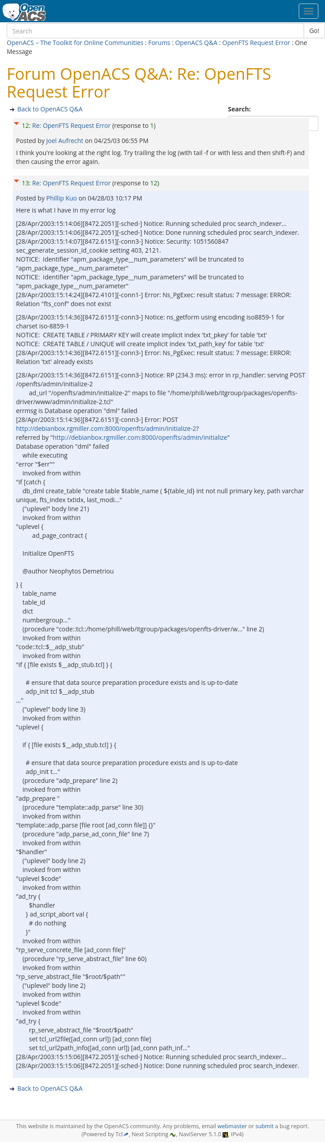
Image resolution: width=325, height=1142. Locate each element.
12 (25, 125)
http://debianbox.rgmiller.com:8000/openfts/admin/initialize (140, 437)
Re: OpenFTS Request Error (72, 125)
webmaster (232, 1126)
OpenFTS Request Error (257, 42)
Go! (314, 30)
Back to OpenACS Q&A (49, 109)
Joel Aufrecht (65, 140)
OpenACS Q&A (196, 42)
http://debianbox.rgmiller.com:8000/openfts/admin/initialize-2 (106, 428)
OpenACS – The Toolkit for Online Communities (75, 42)
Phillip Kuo (62, 198)
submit (265, 1126)
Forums (159, 42)
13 (25, 183)
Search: (240, 109)
